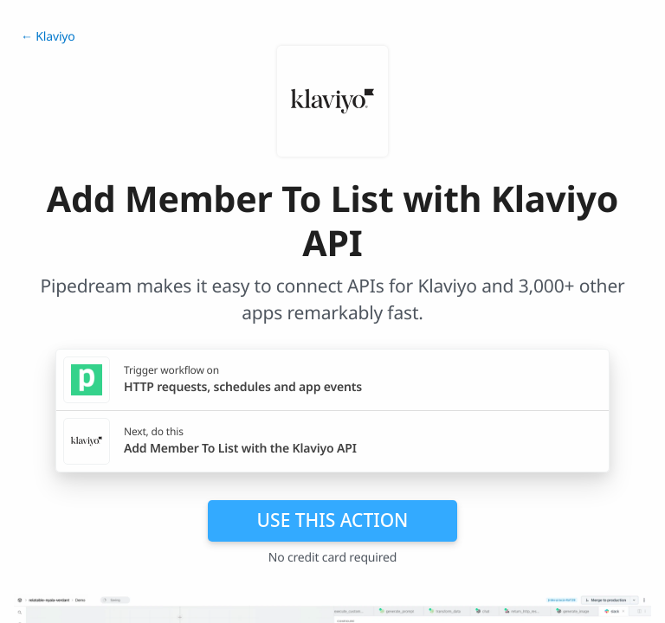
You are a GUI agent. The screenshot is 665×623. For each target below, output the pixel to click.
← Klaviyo (48, 37)
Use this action (333, 520)
